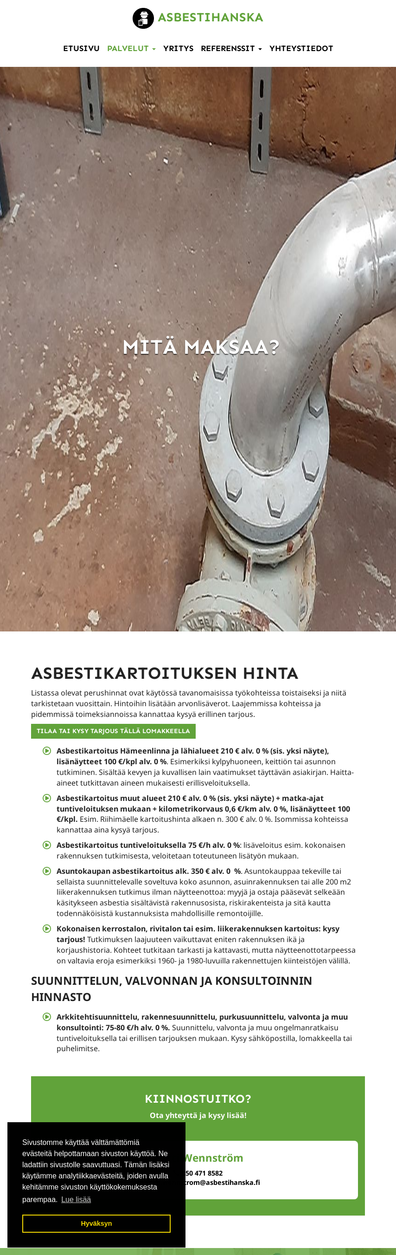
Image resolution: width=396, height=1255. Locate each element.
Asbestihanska (198, 17)
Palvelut (131, 48)
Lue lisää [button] (76, 1199)
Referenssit (231, 48)
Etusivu (81, 48)
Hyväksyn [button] (96, 1223)
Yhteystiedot (301, 48)
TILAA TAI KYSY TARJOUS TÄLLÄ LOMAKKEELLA (113, 731)
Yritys (178, 48)
